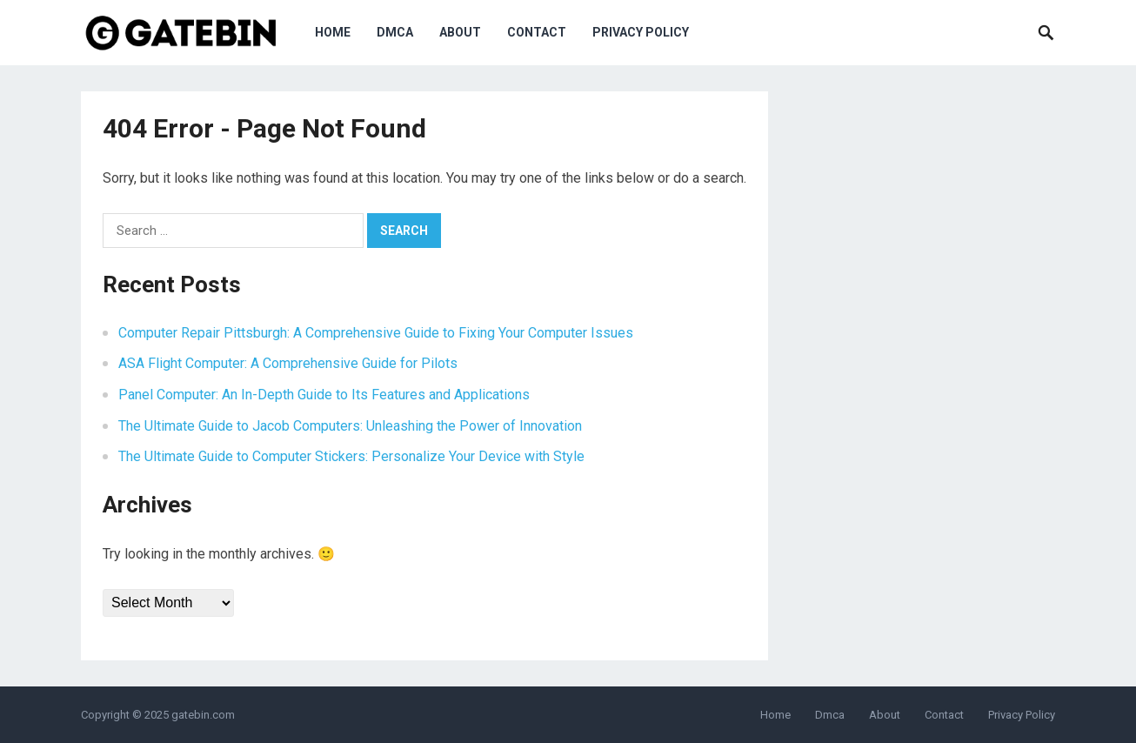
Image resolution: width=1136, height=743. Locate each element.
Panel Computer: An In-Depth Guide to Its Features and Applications (324, 394)
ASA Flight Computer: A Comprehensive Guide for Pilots (288, 363)
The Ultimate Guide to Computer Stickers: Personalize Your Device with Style (351, 456)
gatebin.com (203, 714)
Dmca (395, 32)
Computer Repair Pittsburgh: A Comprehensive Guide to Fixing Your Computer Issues (375, 333)
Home (333, 32)
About (460, 32)
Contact (536, 32)
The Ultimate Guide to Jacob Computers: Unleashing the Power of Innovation (350, 426)
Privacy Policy (640, 32)
